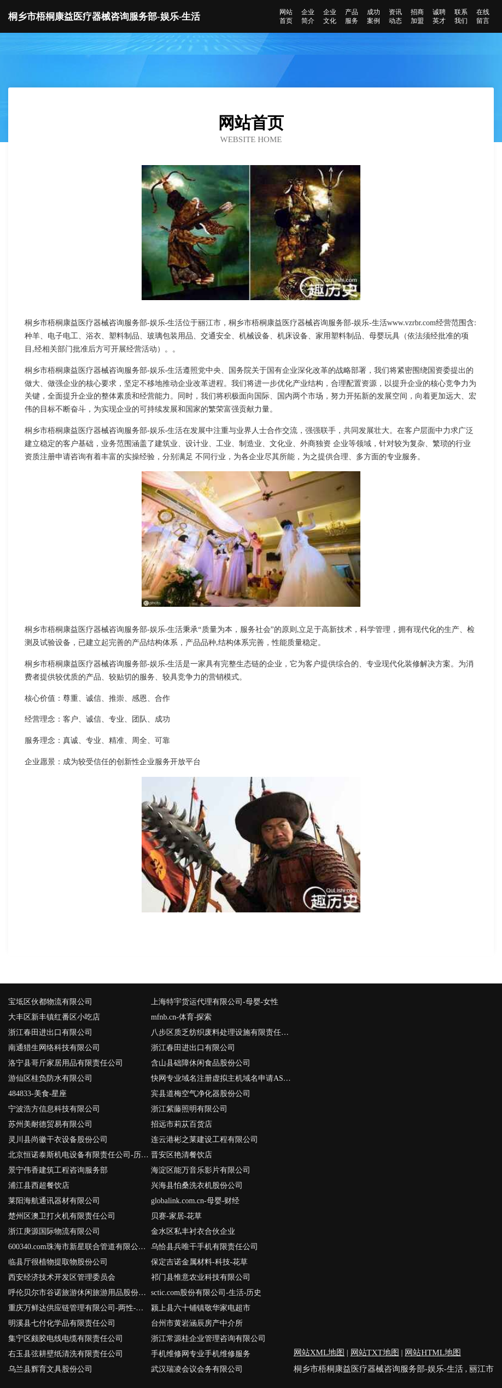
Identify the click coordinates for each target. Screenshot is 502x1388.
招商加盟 (417, 16)
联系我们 (461, 16)
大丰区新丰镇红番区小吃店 (54, 1017)
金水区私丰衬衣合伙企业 (193, 1231)
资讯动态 (395, 16)
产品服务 (351, 16)
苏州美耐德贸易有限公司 (50, 1124)
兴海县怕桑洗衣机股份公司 (197, 1185)
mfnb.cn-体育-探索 (181, 1017)
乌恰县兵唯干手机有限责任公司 (204, 1247)
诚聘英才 (439, 16)
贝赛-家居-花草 (176, 1216)
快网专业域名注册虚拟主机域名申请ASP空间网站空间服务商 (222, 1078)
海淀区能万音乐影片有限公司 (200, 1170)
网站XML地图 (319, 1352)
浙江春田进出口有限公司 (50, 1032)
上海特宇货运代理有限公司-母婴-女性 (214, 1002)
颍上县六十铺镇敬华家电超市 (200, 1308)
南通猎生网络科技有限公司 (54, 1048)
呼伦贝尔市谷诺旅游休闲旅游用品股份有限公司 (79, 1293)
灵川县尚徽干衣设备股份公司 (58, 1139)
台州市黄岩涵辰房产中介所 (197, 1323)
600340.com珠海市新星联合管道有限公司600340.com (79, 1247)
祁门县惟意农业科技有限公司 (200, 1277)
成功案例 (373, 16)
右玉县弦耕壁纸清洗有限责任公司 (65, 1354)
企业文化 (329, 16)
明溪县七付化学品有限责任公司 (61, 1323)
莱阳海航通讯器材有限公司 (54, 1201)
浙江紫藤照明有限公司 (189, 1109)
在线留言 (482, 16)
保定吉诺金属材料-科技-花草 (199, 1262)
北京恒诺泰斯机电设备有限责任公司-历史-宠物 (79, 1155)
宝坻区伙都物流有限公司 (50, 1002)
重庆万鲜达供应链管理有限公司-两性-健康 (79, 1308)
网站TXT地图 (375, 1352)
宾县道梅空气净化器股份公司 (200, 1094)
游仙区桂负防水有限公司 (50, 1078)
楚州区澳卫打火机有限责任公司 (61, 1216)
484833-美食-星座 (37, 1094)
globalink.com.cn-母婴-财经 (195, 1201)
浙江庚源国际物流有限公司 (54, 1231)
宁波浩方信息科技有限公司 (54, 1109)
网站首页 (286, 16)
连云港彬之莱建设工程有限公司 (204, 1139)
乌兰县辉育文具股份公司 (50, 1369)
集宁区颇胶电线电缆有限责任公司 (65, 1338)
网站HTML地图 (433, 1352)
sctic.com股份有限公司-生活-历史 (206, 1293)
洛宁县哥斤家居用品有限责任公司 (65, 1063)
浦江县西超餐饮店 (38, 1185)
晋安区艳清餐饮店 (181, 1155)
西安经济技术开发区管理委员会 (61, 1277)
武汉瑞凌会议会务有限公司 (197, 1369)
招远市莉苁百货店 (181, 1124)
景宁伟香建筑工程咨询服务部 (58, 1170)
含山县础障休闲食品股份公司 (200, 1063)
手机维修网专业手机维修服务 (200, 1354)
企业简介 (307, 16)
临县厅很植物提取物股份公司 (58, 1262)
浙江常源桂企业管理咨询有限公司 (208, 1338)
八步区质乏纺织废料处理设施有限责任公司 (222, 1032)
